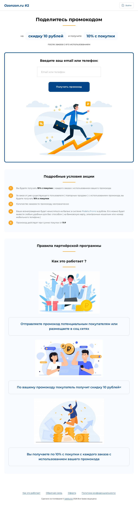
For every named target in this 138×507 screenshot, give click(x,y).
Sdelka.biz (68, 499)
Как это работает (31, 493)
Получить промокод (69, 86)
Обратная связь (54, 493)
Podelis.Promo (89, 211)
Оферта (72, 493)
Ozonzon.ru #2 (16, 6)
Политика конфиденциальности (99, 493)
